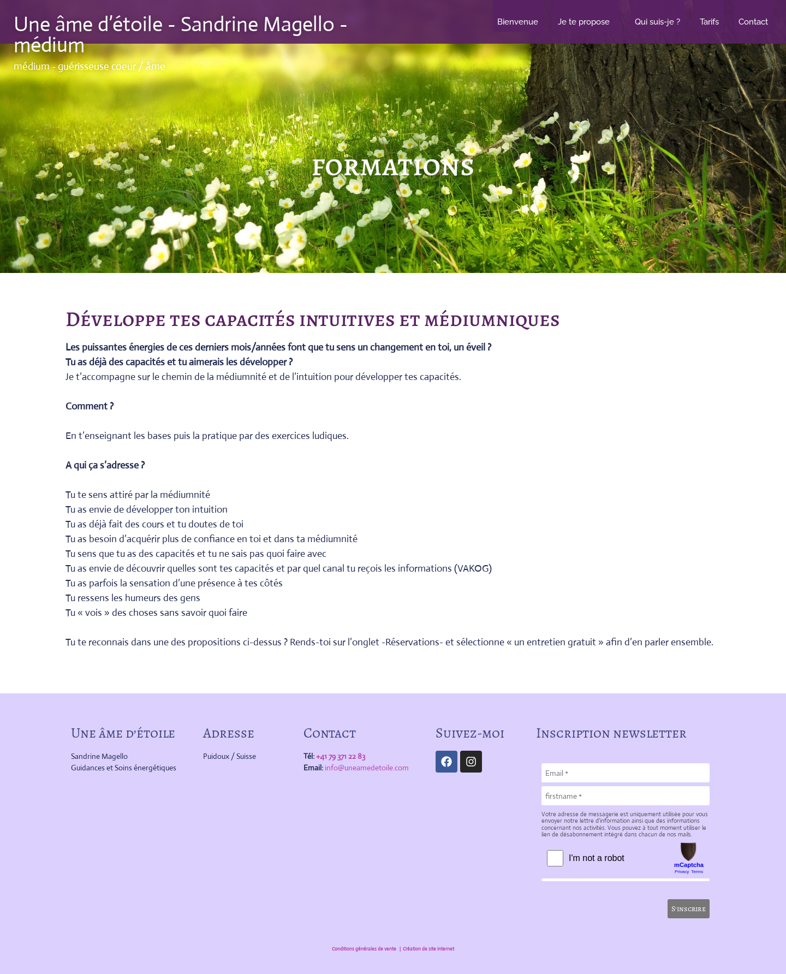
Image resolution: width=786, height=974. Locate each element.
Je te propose (586, 21)
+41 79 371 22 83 (340, 756)
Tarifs (709, 22)
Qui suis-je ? (657, 22)
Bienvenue (517, 22)
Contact (753, 22)
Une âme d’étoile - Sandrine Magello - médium (181, 34)
